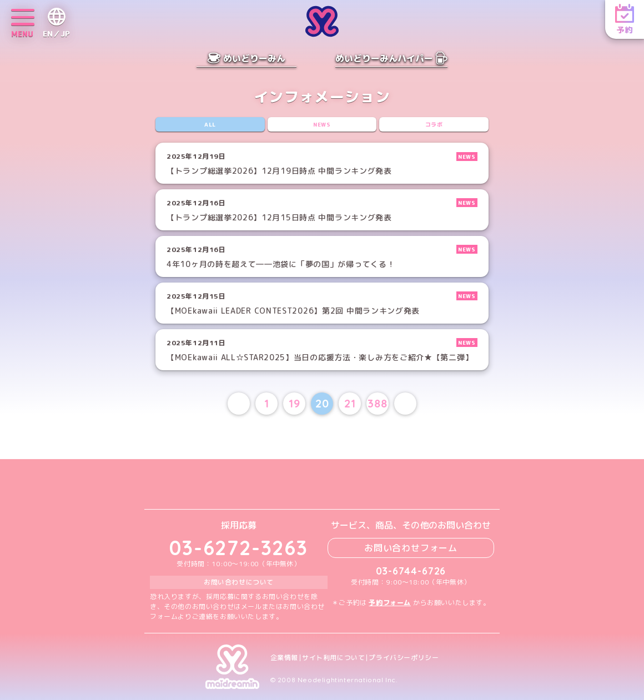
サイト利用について (333, 658)
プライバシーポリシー (404, 658)
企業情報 (284, 658)
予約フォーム (390, 602)
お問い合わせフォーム (410, 548)
